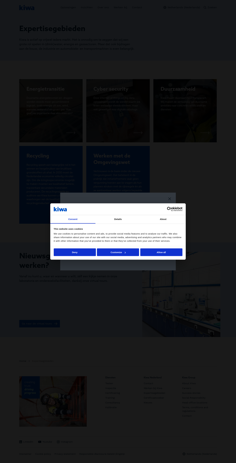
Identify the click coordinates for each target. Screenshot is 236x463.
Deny (75, 252)
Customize (118, 252)
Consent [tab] (73, 219)
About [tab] (163, 219)
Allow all (161, 252)
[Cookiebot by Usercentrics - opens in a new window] (169, 209)
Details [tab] (118, 219)
